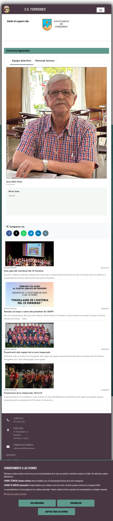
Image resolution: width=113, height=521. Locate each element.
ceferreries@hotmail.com (23, 448)
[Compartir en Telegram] (31, 233)
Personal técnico (44, 60)
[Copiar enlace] (45, 233)
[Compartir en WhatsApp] (24, 233)
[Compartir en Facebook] (9, 233)
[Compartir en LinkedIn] (38, 233)
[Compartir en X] (16, 233)
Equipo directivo (21, 60)
